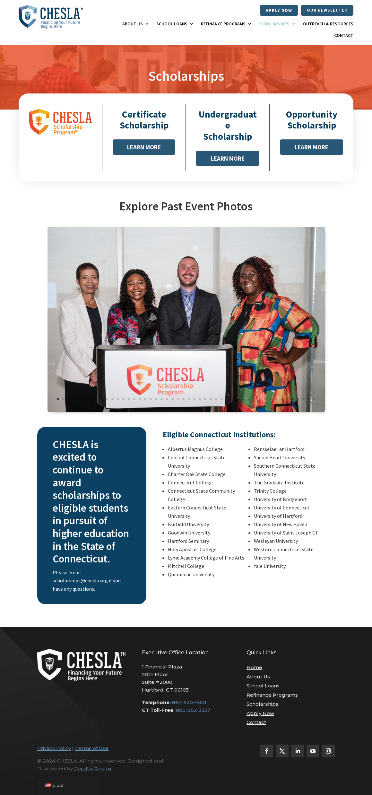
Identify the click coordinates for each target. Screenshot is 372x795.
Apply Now (278, 10)
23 (178, 399)
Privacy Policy (54, 749)
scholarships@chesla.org (80, 581)
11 (112, 399)
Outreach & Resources (328, 24)
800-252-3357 (193, 710)
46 (303, 399)
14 (129, 399)
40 (271, 399)
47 (309, 399)
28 (205, 399)
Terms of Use (91, 749)
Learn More (144, 147)
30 (216, 399)
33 (232, 399)
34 (238, 399)
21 (167, 399)
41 (276, 399)
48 (314, 399)
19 (156, 399)
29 (211, 399)
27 (200, 399)
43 (287, 399)
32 (227, 399)
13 (123, 399)
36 (249, 399)
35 (243, 399)
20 (161, 399)
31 (222, 399)
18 (151, 399)
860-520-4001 (189, 703)
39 (265, 399)
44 (292, 399)
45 (298, 399)
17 (145, 399)
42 (282, 399)
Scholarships (274, 24)
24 (183, 399)
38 (260, 399)
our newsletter (326, 10)
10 (107, 399)
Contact (343, 35)
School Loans (171, 24)
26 (194, 399)
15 (134, 399)
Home (254, 668)
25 (189, 399)
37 (254, 399)
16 (140, 399)
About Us (132, 24)
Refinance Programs (223, 24)
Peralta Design (92, 769)
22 (172, 399)
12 (118, 399)
